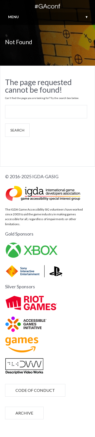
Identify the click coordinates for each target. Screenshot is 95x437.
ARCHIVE (24, 412)
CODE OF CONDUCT (35, 390)
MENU (47, 17)
